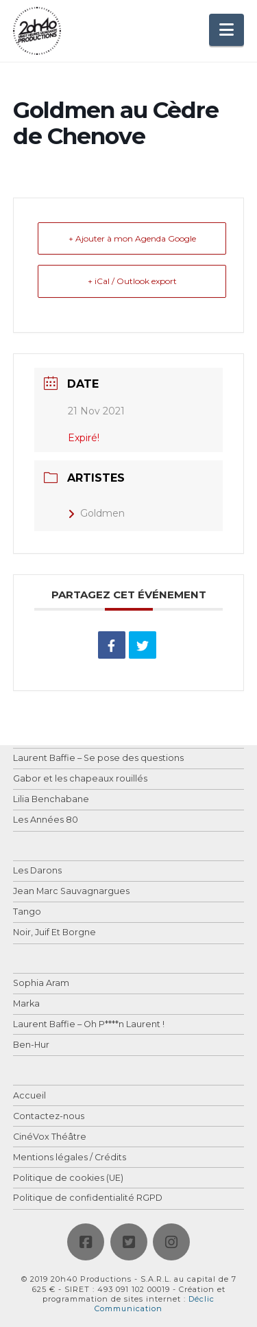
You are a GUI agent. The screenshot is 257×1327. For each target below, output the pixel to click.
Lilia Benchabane (51, 799)
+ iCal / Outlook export (132, 281)
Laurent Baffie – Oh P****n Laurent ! (88, 1024)
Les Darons (37, 871)
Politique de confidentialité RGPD (87, 1198)
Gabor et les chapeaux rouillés (80, 779)
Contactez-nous (48, 1116)
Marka (26, 1004)
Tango (27, 912)
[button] (226, 30)
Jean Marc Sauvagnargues (71, 891)
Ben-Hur (31, 1045)
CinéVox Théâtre (49, 1137)
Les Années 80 (45, 820)
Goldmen (96, 513)
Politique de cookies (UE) (68, 1178)
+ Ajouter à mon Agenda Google (132, 238)
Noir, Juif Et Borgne (54, 932)
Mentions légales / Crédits (69, 1157)
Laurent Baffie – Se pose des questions (98, 758)
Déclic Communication (155, 1303)
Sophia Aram (41, 983)
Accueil (29, 1096)
